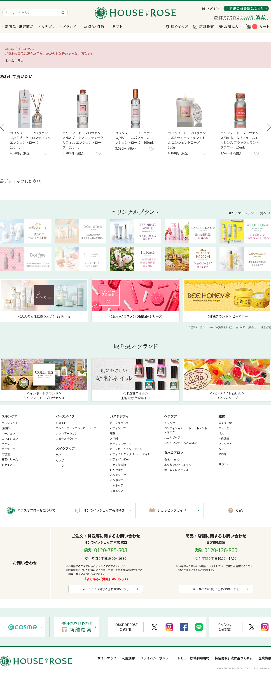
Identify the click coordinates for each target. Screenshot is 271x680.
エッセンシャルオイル (177, 464)
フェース (223, 428)
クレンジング (10, 423)
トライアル (8, 464)
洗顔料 (6, 428)
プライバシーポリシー (156, 658)
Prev (2, 127)
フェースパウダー (66, 438)
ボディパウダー (119, 459)
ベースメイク (65, 416)
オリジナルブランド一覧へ (247, 213)
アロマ (222, 454)
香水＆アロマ (173, 452)
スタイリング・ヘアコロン (180, 442)
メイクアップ (65, 448)
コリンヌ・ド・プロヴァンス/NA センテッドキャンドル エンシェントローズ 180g (187, 140)
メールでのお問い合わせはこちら (105, 589)
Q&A (239, 510)
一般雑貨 (223, 438)
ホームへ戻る (14, 60)
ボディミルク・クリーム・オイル (130, 454)
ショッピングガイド (172, 510)
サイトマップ (106, 658)
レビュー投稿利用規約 (193, 658)
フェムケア (117, 490)
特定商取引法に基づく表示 (234, 658)
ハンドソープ (118, 475)
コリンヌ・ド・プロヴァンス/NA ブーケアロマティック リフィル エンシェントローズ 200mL (83, 140)
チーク (60, 466)
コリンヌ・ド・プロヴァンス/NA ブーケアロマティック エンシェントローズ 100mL (30, 140)
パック (6, 444)
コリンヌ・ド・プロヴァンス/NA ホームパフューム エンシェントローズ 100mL (134, 138)
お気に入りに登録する (46, 153)
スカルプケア (172, 437)
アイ (58, 455)
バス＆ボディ (119, 416)
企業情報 (264, 658)
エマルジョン (10, 438)
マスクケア (225, 444)
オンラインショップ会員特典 (104, 510)
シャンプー (171, 423)
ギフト (223, 464)
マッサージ (8, 449)
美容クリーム (10, 459)
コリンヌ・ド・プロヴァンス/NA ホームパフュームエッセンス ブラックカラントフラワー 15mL (239, 140)
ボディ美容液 (118, 464)
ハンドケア (117, 480)
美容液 (6, 454)
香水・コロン (172, 459)
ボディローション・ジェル (126, 449)
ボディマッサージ (120, 444)
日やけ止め (117, 470)
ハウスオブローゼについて (36, 510)
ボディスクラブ (119, 423)
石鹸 (112, 433)
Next (269, 127)
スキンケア (9, 416)
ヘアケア (170, 416)
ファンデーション (66, 433)
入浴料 (114, 438)
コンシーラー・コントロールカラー (77, 428)
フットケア (117, 485)
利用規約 (128, 658)
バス (221, 433)
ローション (8, 433)
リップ (60, 460)
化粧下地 (61, 423)
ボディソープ (118, 428)
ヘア (221, 449)
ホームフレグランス (176, 470)
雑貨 (221, 416)
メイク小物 (225, 423)
